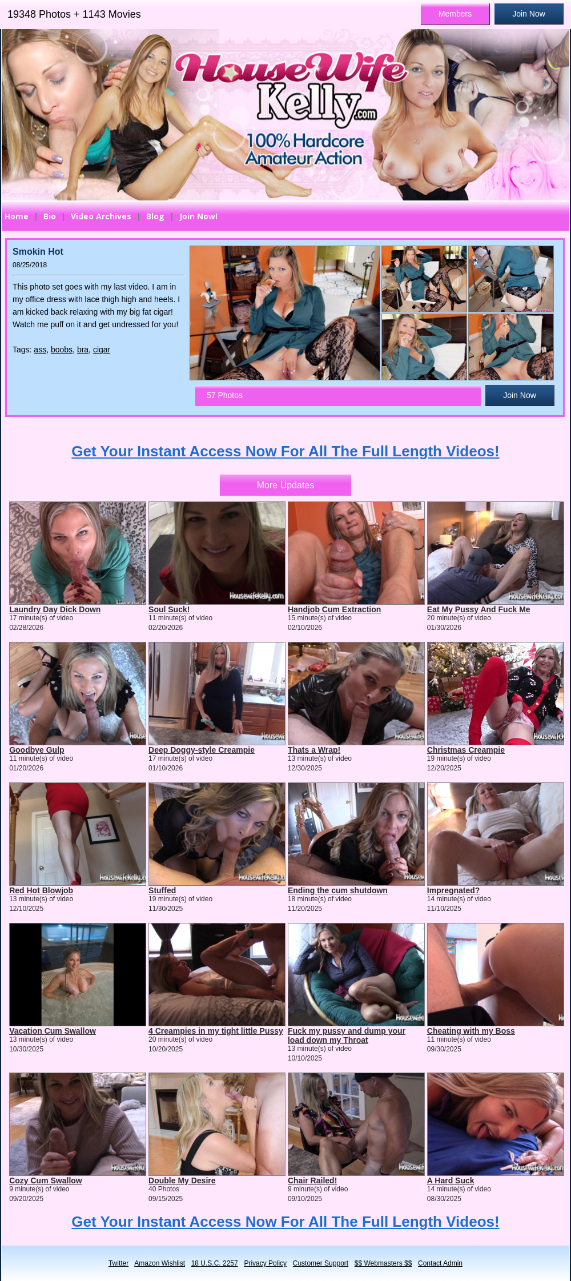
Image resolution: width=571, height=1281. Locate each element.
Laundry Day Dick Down (54, 609)
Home (17, 216)
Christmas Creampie (466, 749)
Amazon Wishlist (159, 1263)
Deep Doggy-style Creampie (201, 749)
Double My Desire (181, 1180)
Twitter (118, 1263)
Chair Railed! (312, 1180)
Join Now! (198, 216)
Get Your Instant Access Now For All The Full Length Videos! (285, 451)
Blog (155, 216)
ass (40, 349)
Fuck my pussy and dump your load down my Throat (346, 1035)
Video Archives (101, 216)
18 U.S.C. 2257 (214, 1263)
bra (83, 349)
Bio (49, 216)
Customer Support (320, 1263)
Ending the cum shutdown (338, 890)
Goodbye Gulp (36, 749)
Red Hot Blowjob (41, 890)
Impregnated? (453, 890)
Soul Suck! (169, 609)
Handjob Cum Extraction (334, 609)
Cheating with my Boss (471, 1030)
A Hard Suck (451, 1180)
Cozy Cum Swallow (45, 1180)
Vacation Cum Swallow (52, 1030)
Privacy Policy (265, 1263)
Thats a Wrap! (314, 749)
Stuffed (162, 890)
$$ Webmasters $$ (383, 1263)
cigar (101, 349)
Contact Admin (440, 1263)
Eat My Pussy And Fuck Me (478, 609)
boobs (62, 349)
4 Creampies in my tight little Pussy (215, 1030)
